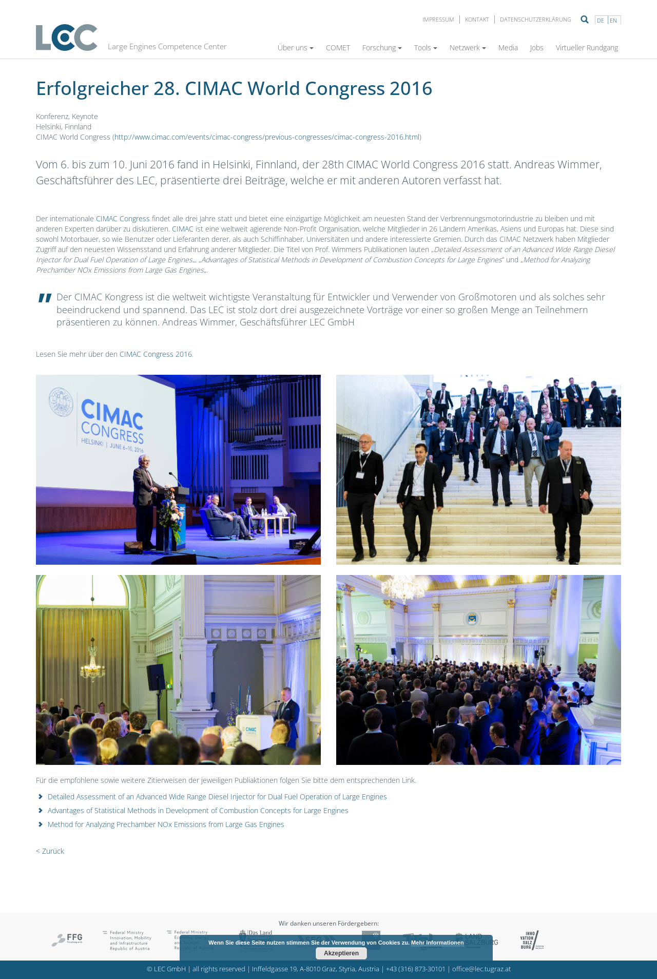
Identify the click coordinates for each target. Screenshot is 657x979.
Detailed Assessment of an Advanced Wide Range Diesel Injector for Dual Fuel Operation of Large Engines (217, 796)
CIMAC (183, 229)
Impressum (438, 19)
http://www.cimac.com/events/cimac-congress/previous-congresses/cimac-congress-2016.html (266, 137)
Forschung (382, 47)
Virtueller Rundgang (587, 47)
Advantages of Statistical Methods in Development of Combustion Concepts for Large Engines (198, 810)
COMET (338, 47)
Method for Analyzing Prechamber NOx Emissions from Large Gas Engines (166, 824)
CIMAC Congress (123, 218)
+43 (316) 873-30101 (416, 969)
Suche (585, 19)
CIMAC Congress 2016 (156, 354)
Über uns (296, 47)
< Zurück (50, 851)
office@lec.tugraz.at (481, 969)
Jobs (537, 47)
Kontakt (477, 19)
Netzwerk (468, 47)
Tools (425, 47)
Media (508, 47)
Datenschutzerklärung (535, 19)
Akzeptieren (341, 953)
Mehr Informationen (437, 942)
